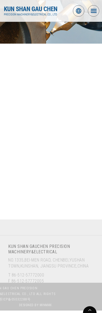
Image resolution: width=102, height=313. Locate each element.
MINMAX (51, 306)
